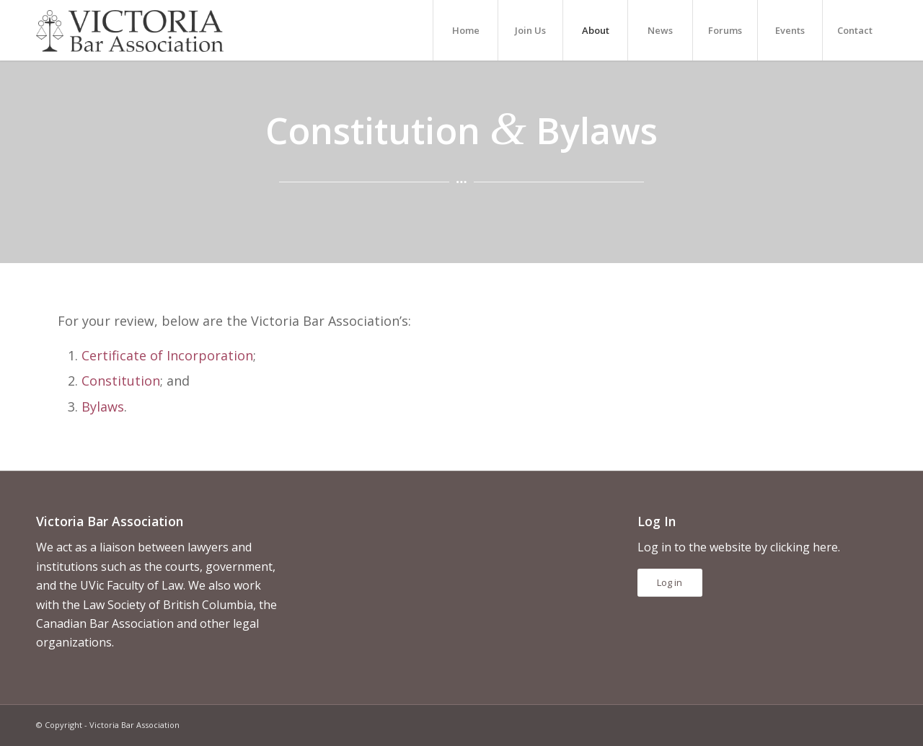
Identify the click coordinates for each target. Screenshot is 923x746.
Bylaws (102, 406)
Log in (669, 582)
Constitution (120, 380)
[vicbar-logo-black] (130, 30)
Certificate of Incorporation (167, 355)
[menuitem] (465, 30)
